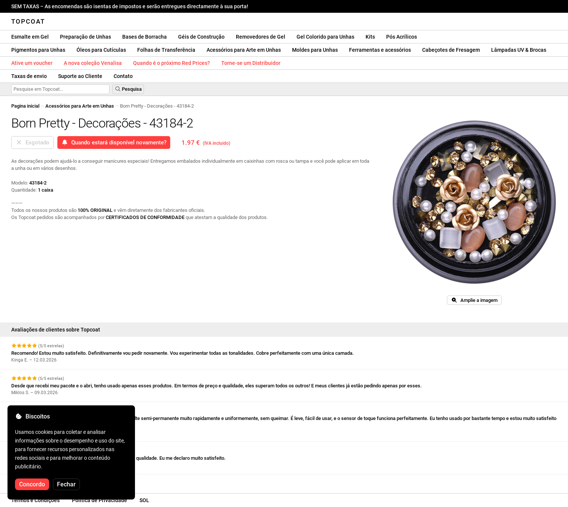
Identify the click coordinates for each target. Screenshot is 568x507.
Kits (370, 37)
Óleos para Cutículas (101, 50)
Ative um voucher (31, 63)
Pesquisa (128, 89)
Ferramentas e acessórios (380, 50)
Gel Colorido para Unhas (325, 37)
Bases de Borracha (144, 37)
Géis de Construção (201, 37)
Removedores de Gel (260, 37)
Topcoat (28, 21)
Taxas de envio (29, 76)
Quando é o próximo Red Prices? (171, 63)
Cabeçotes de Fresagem (451, 50)
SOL (144, 500)
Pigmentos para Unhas (38, 50)
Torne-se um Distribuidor (250, 63)
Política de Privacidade (99, 500)
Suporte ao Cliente (80, 76)
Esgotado (32, 142)
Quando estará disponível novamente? (113, 142)
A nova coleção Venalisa (93, 63)
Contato (123, 76)
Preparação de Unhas (85, 37)
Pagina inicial (25, 106)
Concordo (32, 484)
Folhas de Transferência (166, 50)
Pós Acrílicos (401, 37)
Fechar (66, 484)
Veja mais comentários (40, 481)
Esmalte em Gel (30, 37)
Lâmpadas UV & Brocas (518, 50)
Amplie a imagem (474, 300)
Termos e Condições (35, 500)
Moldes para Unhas (315, 50)
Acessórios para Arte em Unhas (244, 50)
